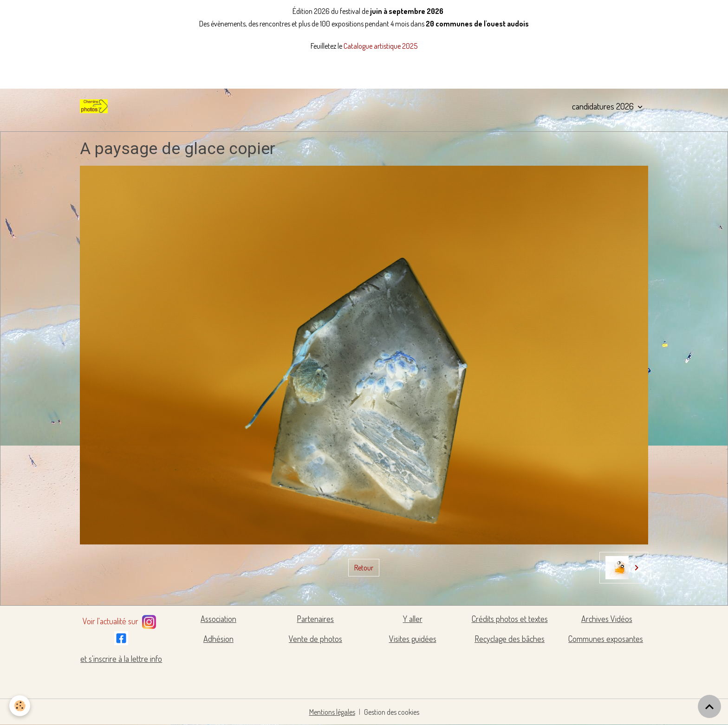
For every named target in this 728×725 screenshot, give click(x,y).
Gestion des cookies (391, 712)
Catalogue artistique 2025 (380, 46)
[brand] (95, 106)
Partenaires (315, 619)
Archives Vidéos (606, 619)
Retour (363, 567)
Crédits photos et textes (510, 619)
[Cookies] (19, 705)
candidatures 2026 (604, 106)
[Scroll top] (709, 706)
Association (218, 619)
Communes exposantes (605, 639)
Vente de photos (315, 639)
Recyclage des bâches (509, 639)
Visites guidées (412, 639)
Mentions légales (332, 712)
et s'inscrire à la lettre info (121, 659)
